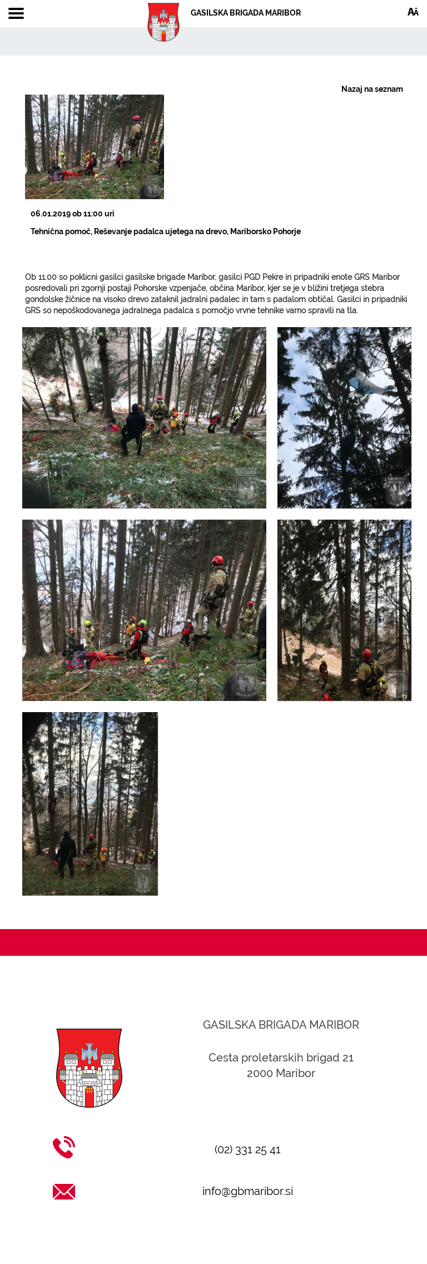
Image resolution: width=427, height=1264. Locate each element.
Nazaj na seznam (372, 89)
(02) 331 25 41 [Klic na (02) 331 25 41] (248, 1149)
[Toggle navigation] (16, 14)
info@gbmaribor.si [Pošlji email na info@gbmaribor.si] (247, 1191)
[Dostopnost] (413, 11)
